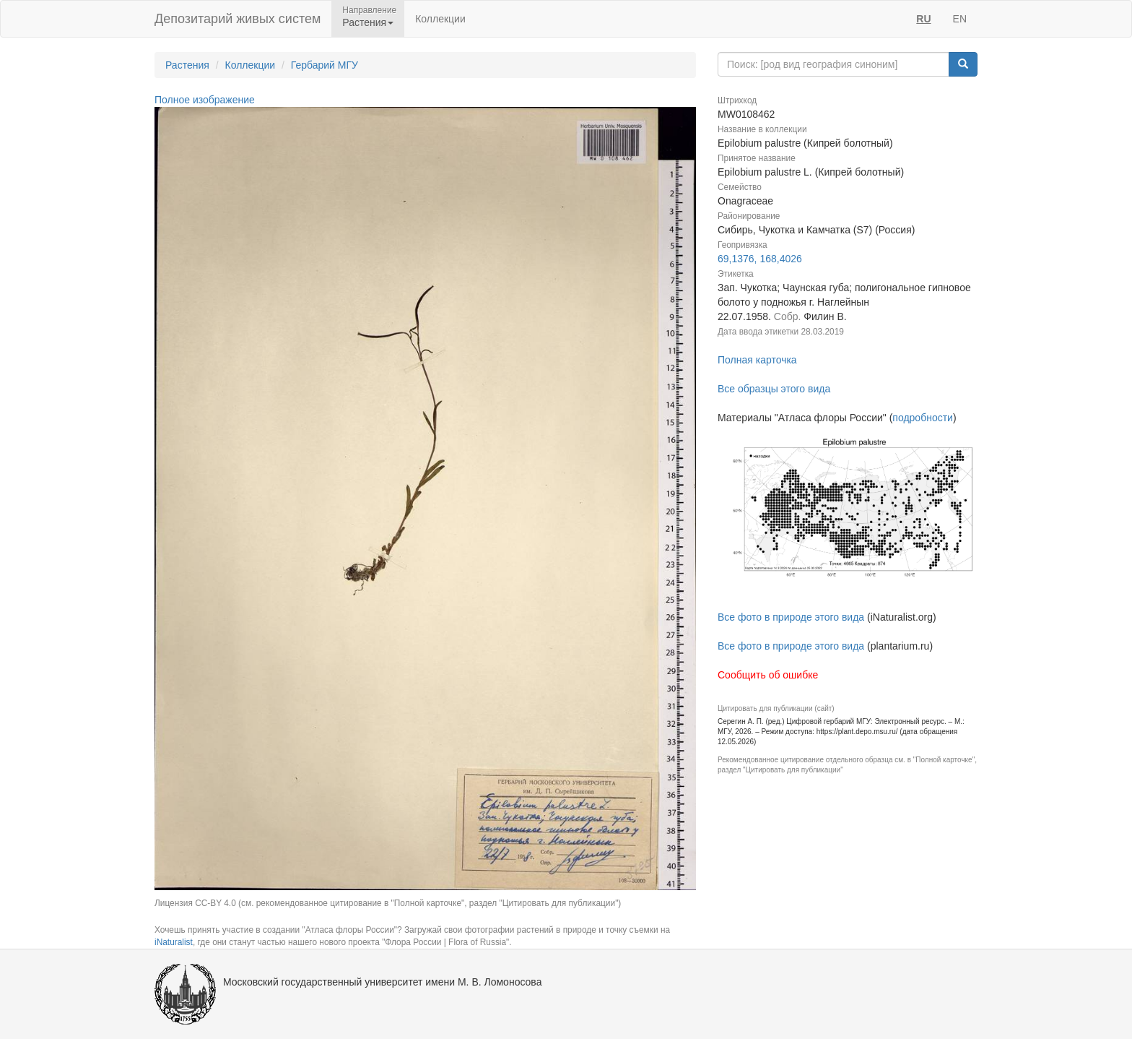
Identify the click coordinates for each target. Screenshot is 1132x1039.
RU (923, 19)
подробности (922, 417)
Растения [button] (367, 22)
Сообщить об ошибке (768, 675)
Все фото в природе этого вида (791, 617)
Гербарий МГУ (324, 65)
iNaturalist (173, 942)
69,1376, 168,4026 (760, 258)
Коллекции (440, 19)
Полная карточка (757, 360)
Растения (187, 65)
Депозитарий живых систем (237, 19)
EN (960, 19)
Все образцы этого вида (774, 389)
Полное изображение (204, 99)
